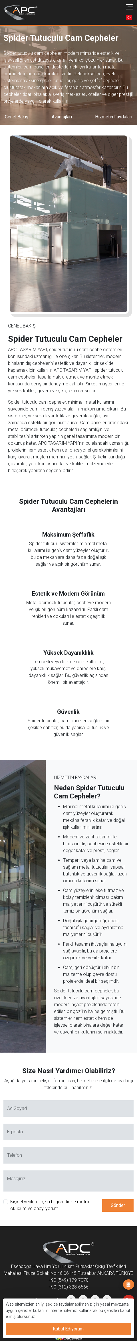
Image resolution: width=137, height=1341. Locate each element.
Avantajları (62, 117)
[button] (129, 17)
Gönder (118, 1205)
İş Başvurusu (128, 1284)
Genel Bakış (16, 117)
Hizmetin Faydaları (113, 117)
